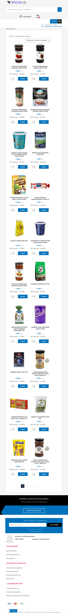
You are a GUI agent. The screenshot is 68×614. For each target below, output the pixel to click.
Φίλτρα (13, 611)
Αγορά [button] (23, 79)
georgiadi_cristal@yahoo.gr (40, 539)
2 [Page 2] (27, 486)
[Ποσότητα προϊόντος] (12, 79)
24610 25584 (48, 26)
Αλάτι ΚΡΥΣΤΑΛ (11, 551)
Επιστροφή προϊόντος (13, 575)
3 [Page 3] (32, 486)
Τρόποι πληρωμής (12, 571)
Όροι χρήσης (10, 558)
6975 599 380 (58, 26)
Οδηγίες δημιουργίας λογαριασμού (17, 595)
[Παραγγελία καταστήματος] (37, 40)
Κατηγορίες (57, 21)
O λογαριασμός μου (12, 588)
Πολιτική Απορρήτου (13, 555)
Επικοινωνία (10, 579)
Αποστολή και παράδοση (14, 568)
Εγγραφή (54, 525)
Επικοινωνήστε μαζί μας (34, 510)
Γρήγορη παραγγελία (13, 592)
